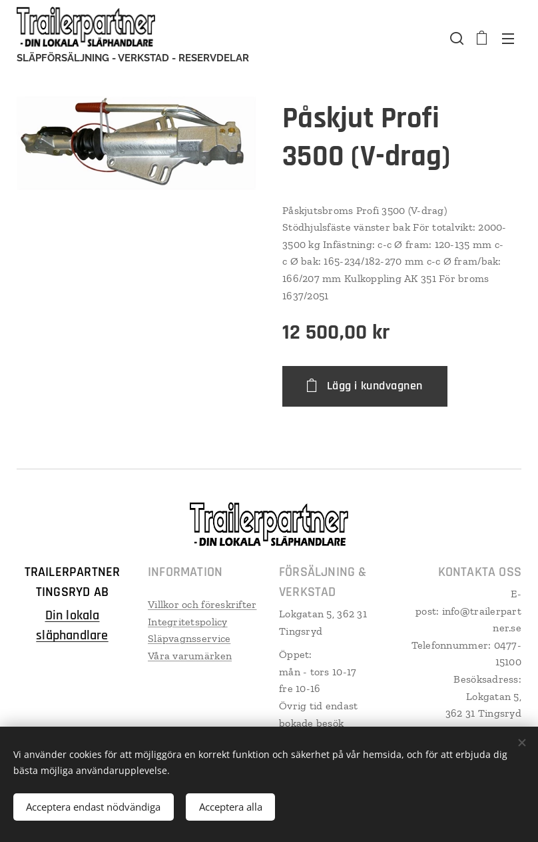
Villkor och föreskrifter (202, 604)
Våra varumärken (190, 655)
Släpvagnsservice (189, 638)
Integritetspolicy (188, 621)
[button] (455, 38)
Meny (508, 38)
